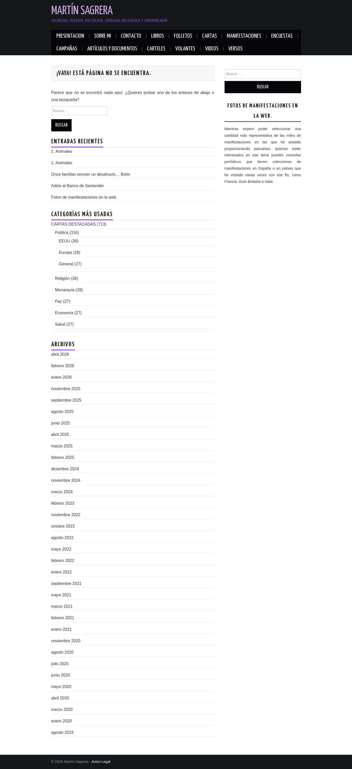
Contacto (131, 36)
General (66, 264)
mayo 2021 (61, 595)
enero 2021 (61, 629)
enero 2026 (61, 377)
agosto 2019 (62, 732)
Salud (60, 324)
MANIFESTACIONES (244, 36)
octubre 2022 (63, 526)
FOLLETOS (183, 36)
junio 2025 (60, 423)
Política (61, 232)
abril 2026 (60, 354)
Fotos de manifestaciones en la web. (84, 197)
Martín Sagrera (82, 11)
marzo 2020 (62, 709)
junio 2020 (60, 675)
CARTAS (209, 36)
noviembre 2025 (66, 389)
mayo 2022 (61, 549)
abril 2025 (60, 434)
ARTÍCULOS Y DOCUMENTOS (112, 49)
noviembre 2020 (66, 641)
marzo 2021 (62, 606)
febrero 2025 (62, 457)
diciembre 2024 (65, 469)
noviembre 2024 (66, 480)
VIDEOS (211, 49)
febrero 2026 (62, 366)
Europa (65, 252)
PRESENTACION (70, 36)
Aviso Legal (101, 762)
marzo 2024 (62, 492)
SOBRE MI (102, 36)
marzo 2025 (62, 446)
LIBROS (157, 36)
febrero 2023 (62, 503)
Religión (62, 278)
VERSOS (235, 49)
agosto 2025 (62, 411)
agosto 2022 (62, 537)
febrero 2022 (62, 560)
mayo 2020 (61, 686)
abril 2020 (60, 698)
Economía (64, 313)
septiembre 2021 (66, 583)
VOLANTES (185, 49)
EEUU (64, 241)
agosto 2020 (62, 652)
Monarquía (65, 290)
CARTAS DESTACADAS (73, 224)
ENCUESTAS (282, 36)
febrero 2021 (62, 618)
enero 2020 (61, 721)
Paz (58, 301)
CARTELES (156, 49)
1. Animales (61, 151)
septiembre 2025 (66, 400)
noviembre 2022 (66, 515)
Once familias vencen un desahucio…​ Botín (90, 174)
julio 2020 (60, 664)
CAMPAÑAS (66, 49)
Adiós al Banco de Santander (77, 186)
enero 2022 (61, 572)
